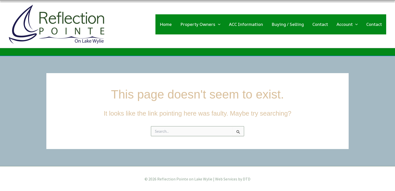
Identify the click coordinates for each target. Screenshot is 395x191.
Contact (320, 24)
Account (347, 24)
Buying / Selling (288, 24)
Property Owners (200, 24)
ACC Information (246, 24)
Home (166, 24)
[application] (217, 24)
